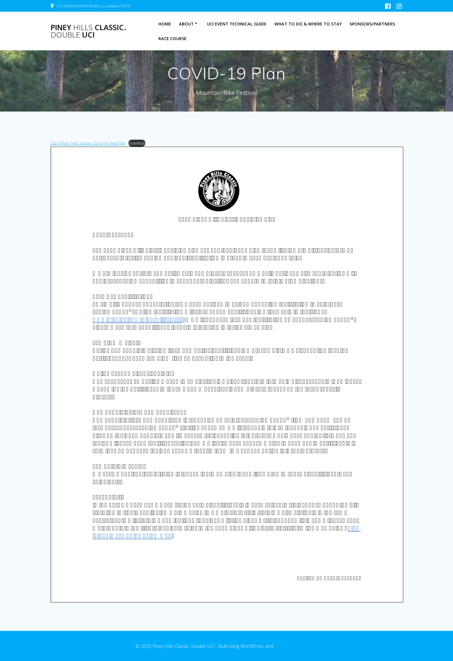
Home (164, 24)
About (186, 24)
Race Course (172, 38)
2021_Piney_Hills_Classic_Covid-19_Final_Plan (88, 143)
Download (137, 143)
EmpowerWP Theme (295, 646)
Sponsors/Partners (372, 24)
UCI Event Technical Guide (236, 24)
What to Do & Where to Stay (308, 24)
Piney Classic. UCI (88, 31)
